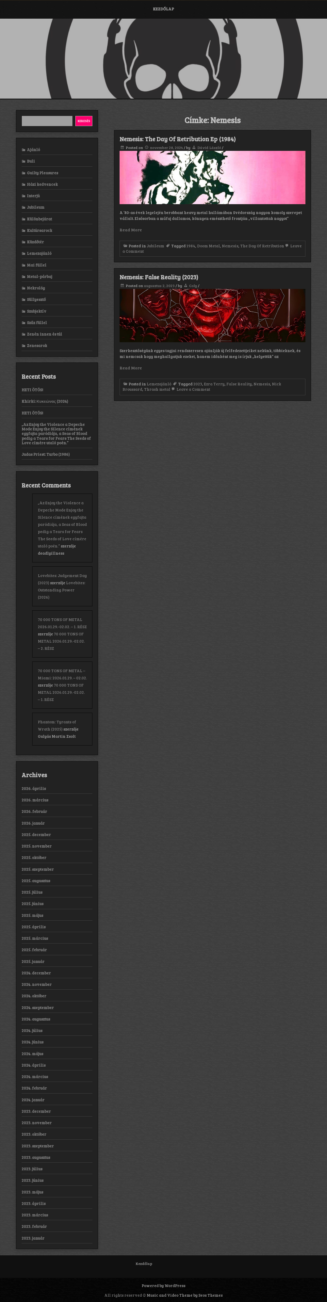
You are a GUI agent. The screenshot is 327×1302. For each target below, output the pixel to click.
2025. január (33, 961)
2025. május (32, 915)
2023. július (32, 1168)
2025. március (35, 938)
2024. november (37, 984)
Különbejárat (39, 218)
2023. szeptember (38, 1145)
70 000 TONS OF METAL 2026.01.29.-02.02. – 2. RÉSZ (61, 641)
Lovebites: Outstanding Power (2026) (61, 590)
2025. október (34, 857)
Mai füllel (36, 265)
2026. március (35, 800)
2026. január (33, 823)
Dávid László (209, 147)
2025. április (34, 926)
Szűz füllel (37, 322)
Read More (131, 229)
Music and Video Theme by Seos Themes (185, 1295)
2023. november (37, 1122)
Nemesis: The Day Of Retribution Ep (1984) (178, 139)
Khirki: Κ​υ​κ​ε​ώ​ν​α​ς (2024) (45, 401)
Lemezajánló (159, 383)
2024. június (32, 1042)
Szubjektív (36, 311)
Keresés (84, 121)
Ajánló (33, 149)
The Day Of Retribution (262, 245)
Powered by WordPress (163, 1285)
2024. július (32, 1030)
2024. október (34, 995)
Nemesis (230, 245)
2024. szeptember (38, 1007)
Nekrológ (36, 288)
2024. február (34, 1088)
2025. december (36, 834)
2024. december (36, 973)
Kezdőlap (163, 8)
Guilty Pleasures (42, 172)
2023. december (36, 1111)
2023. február (34, 1226)
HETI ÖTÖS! (32, 389)
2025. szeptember (38, 869)
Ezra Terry (214, 383)
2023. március (35, 1215)
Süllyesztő (36, 299)
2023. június (32, 1180)
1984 (190, 245)
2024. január (33, 1099)
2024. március (35, 1076)
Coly (193, 285)
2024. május (32, 1053)
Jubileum (155, 245)
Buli (31, 161)
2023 (197, 383)
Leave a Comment (190, 389)
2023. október (34, 1134)
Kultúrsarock (39, 230)
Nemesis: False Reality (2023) (159, 277)
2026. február (34, 811)
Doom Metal (208, 245)
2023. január (33, 1238)
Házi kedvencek (42, 184)
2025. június (32, 903)
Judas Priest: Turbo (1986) (46, 454)
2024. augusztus (36, 1019)
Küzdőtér (35, 241)
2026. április (34, 788)
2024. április (34, 1065)
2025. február (34, 949)
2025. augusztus (36, 880)
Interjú (33, 195)
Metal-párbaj (39, 276)
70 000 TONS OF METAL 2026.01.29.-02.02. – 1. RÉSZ (61, 692)
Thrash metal (157, 389)
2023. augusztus (36, 1157)
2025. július (32, 892)
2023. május (32, 1192)
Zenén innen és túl (44, 334)
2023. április (34, 1203)
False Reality (239, 383)
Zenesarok (37, 345)
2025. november (37, 846)
